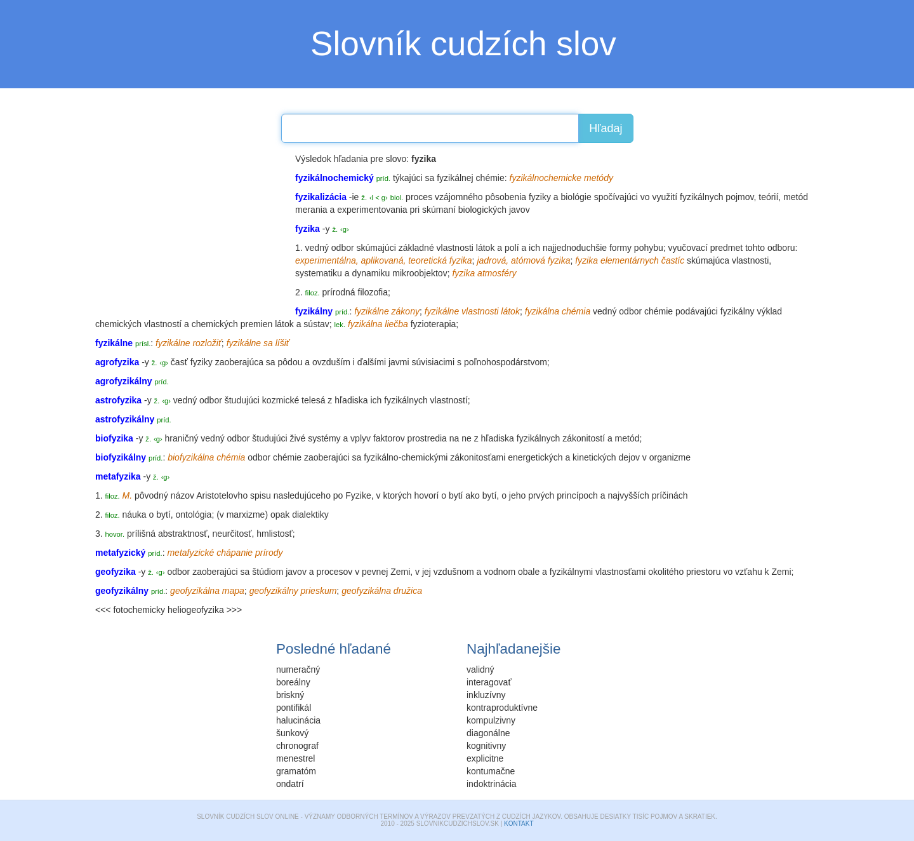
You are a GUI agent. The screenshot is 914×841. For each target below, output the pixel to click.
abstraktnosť (183, 533)
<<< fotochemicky (130, 610)
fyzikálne (371, 311)
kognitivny (486, 746)
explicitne (485, 758)
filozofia (373, 292)
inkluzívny (486, 695)
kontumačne (491, 771)
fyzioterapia (433, 324)
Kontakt (518, 823)
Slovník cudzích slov (463, 43)
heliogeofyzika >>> (205, 610)
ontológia (194, 514)
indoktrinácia (492, 784)
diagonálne (488, 733)
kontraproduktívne (502, 708)
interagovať (489, 682)
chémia (576, 311)
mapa (233, 591)
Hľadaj (605, 128)
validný (480, 669)
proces (419, 197)
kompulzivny (491, 720)
